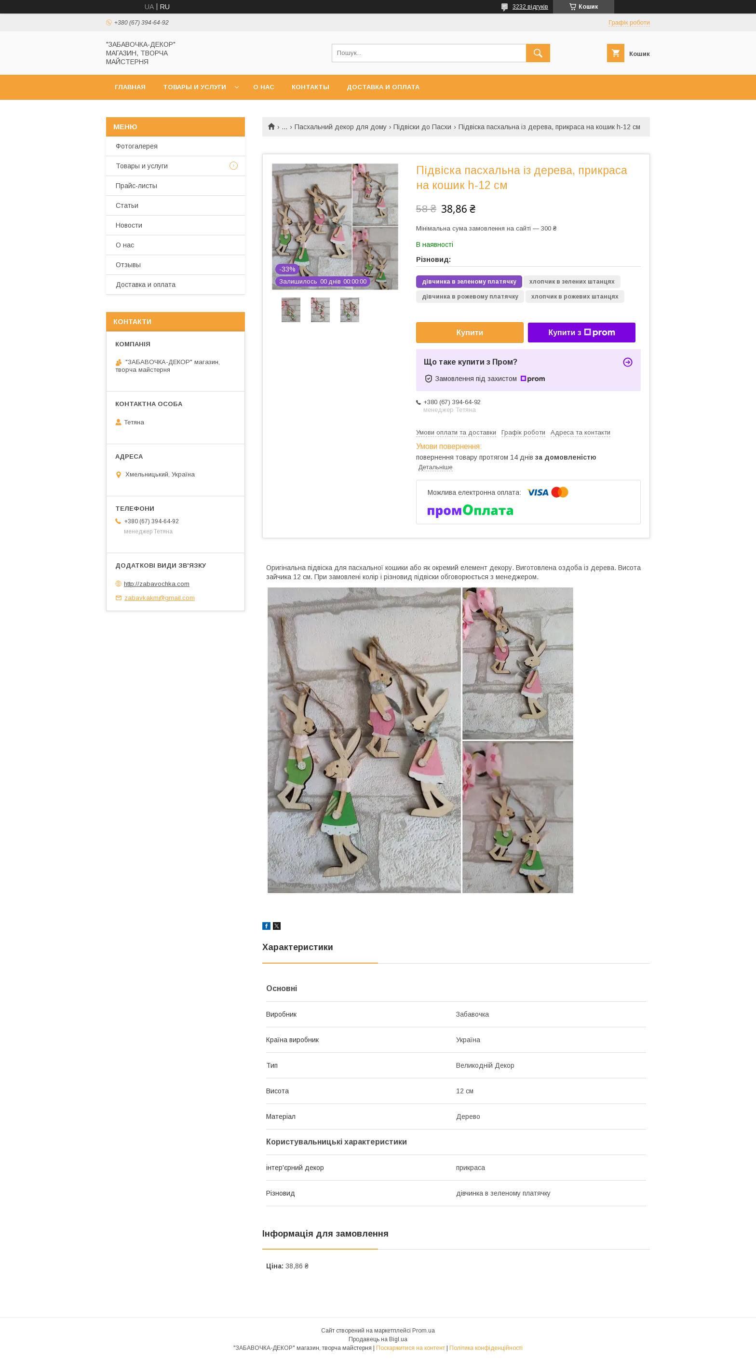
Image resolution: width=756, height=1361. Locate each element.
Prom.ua (423, 1330)
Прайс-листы (136, 186)
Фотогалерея (137, 146)
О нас (263, 87)
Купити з (581, 332)
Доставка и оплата (383, 87)
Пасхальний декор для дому (341, 127)
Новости (129, 225)
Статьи (127, 205)
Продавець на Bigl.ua (378, 1339)
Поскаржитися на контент (410, 1348)
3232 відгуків (530, 6)
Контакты (310, 87)
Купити (470, 332)
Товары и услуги (194, 87)
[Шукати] (538, 53)
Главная (130, 87)
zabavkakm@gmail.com (159, 597)
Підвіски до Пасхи (422, 127)
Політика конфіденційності (486, 1348)
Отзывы (128, 265)
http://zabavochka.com (156, 583)
